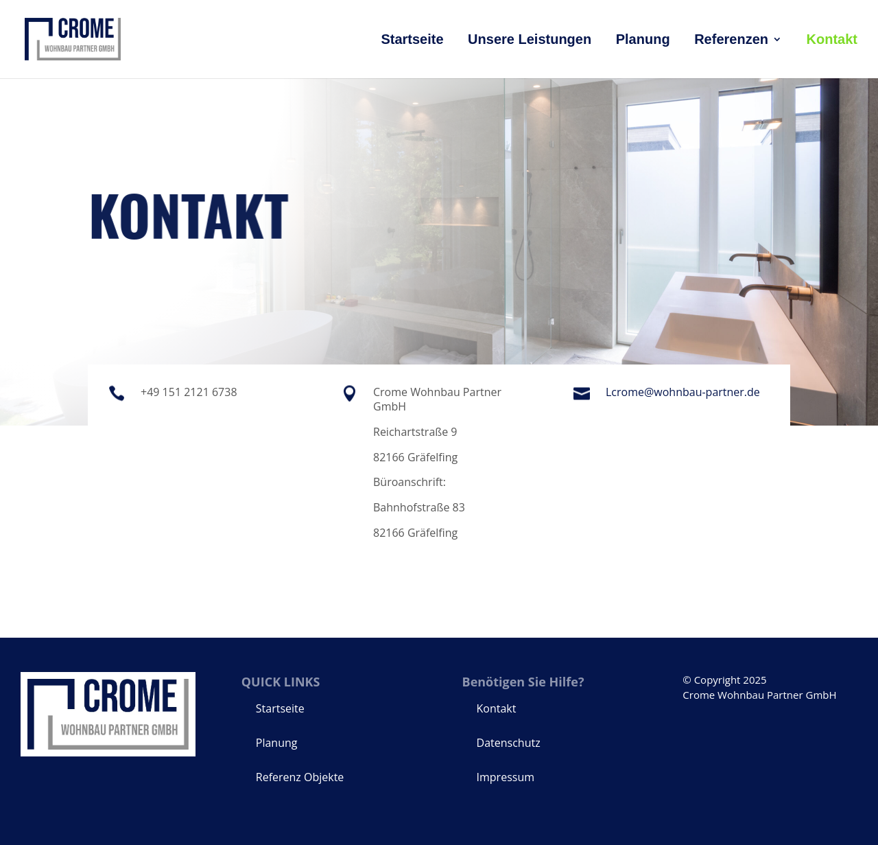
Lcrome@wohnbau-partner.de (683, 392)
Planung (643, 40)
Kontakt (832, 40)
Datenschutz (509, 742)
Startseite (412, 40)
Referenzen (731, 40)
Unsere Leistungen (529, 40)
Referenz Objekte (300, 777)
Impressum (505, 777)
